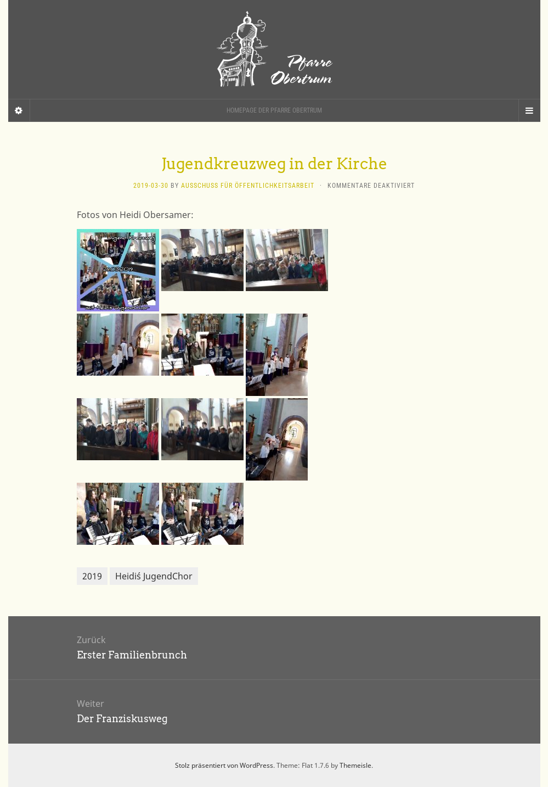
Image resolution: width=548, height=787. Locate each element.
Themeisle (355, 765)
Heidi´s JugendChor (154, 576)
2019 (92, 576)
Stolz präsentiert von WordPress (224, 765)
